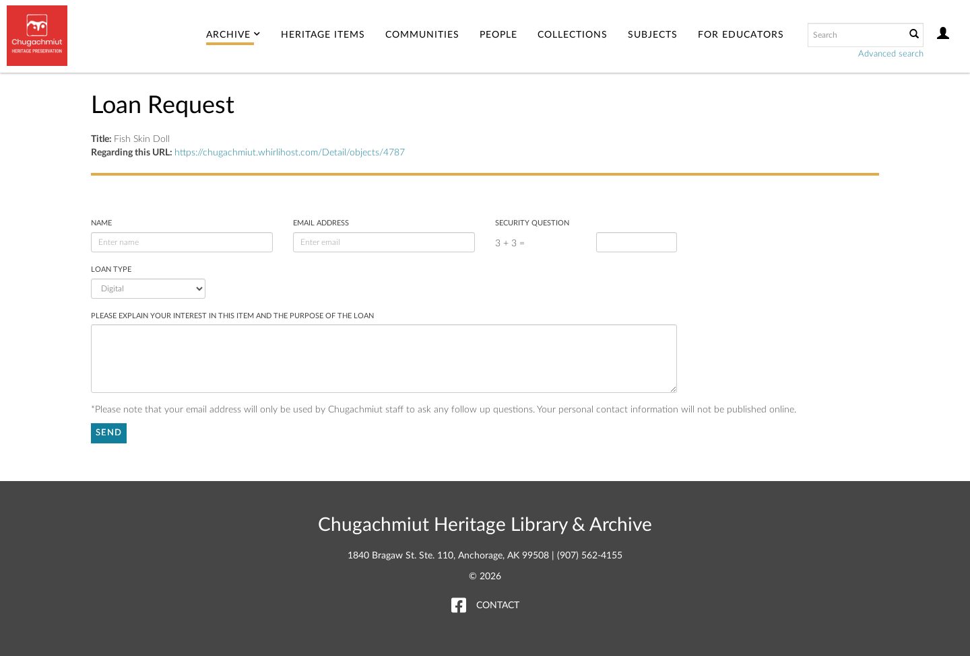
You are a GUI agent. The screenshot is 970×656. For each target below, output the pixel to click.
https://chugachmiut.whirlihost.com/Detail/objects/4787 (289, 152)
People (498, 35)
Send (109, 433)
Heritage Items (323, 35)
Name (101, 223)
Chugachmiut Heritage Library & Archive (485, 524)
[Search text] (855, 35)
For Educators (741, 35)
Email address (321, 223)
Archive (233, 35)
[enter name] (182, 242)
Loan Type (111, 269)
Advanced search (891, 54)
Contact (497, 605)
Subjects (653, 35)
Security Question (532, 223)
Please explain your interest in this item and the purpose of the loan (232, 316)
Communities (422, 35)
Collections (573, 35)
